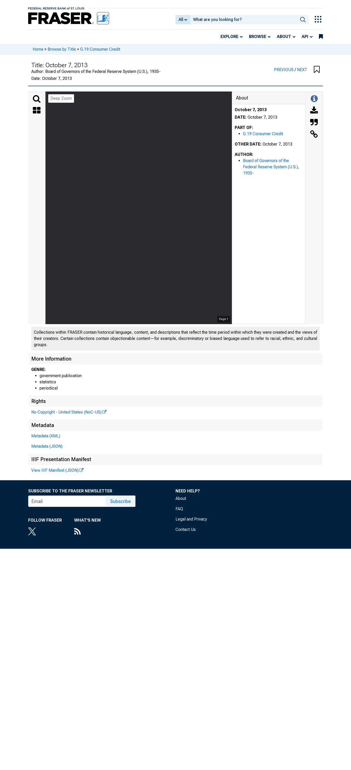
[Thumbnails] (36, 111)
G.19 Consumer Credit (100, 49)
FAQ (179, 508)
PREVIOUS (284, 69)
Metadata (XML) (45, 435)
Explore (229, 36)
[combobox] (243, 19)
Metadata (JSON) (47, 446)
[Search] (36, 99)
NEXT (302, 69)
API (305, 36)
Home (38, 49)
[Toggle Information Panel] (314, 99)
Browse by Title (62, 49)
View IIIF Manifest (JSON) (55, 470)
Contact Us (186, 529)
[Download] (314, 111)
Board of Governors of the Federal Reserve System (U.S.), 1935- (271, 167)
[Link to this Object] (314, 134)
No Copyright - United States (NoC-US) (66, 412)
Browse (257, 36)
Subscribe (120, 501)
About (284, 36)
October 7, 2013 (250, 109)
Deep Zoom (61, 98)
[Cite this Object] (314, 122)
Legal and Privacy (191, 519)
